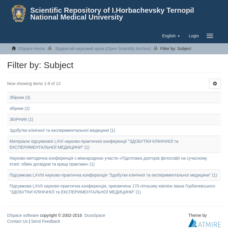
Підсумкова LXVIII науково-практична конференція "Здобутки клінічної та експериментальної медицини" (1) (113, 175)
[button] (171, 35)
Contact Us (17, 221)
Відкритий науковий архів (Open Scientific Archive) (103, 48)
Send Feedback (45, 221)
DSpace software (23, 215)
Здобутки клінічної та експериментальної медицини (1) (62, 130)
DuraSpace (94, 215)
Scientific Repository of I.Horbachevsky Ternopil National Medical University (112, 13)
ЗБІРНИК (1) (21, 119)
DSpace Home (31, 48)
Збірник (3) (20, 97)
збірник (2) (20, 108)
